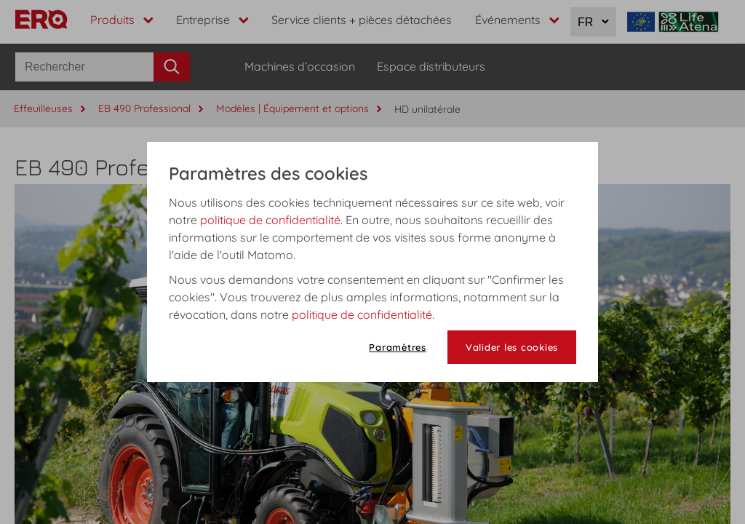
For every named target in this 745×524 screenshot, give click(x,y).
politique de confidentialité (270, 220)
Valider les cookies (512, 347)
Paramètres (397, 347)
